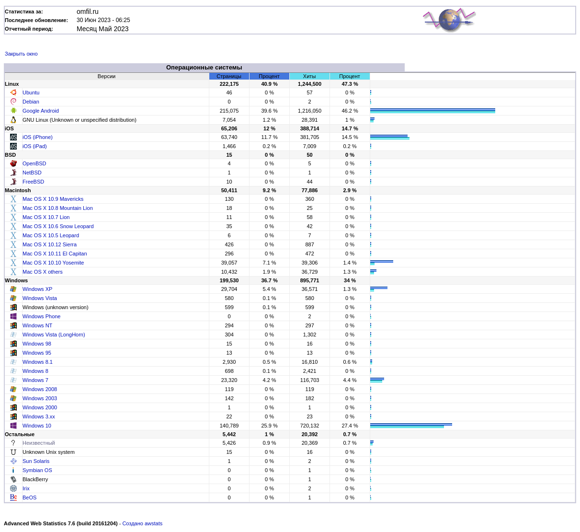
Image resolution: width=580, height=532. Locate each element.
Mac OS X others (43, 272)
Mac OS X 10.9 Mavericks (53, 199)
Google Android (41, 111)
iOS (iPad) (35, 146)
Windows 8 (35, 371)
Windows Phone (42, 316)
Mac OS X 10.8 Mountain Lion (58, 208)
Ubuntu (31, 92)
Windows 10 (37, 425)
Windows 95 (37, 353)
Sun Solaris (36, 461)
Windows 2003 (40, 398)
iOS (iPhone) (38, 137)
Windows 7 (35, 380)
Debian (31, 101)
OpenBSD (34, 163)
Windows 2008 (40, 389)
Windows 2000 (40, 407)
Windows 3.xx (39, 416)
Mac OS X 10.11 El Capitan (55, 253)
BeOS (29, 497)
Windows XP (37, 289)
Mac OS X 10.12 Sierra (50, 244)
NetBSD (32, 172)
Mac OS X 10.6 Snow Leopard (58, 226)
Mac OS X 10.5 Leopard (51, 235)
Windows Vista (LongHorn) (54, 334)
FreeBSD (33, 182)
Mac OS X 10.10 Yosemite (53, 263)
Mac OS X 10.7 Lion (46, 217)
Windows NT (37, 325)
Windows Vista (40, 298)
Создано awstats (142, 523)
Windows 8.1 (38, 362)
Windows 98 (37, 344)
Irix (26, 488)
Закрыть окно (21, 54)
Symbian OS (37, 470)
